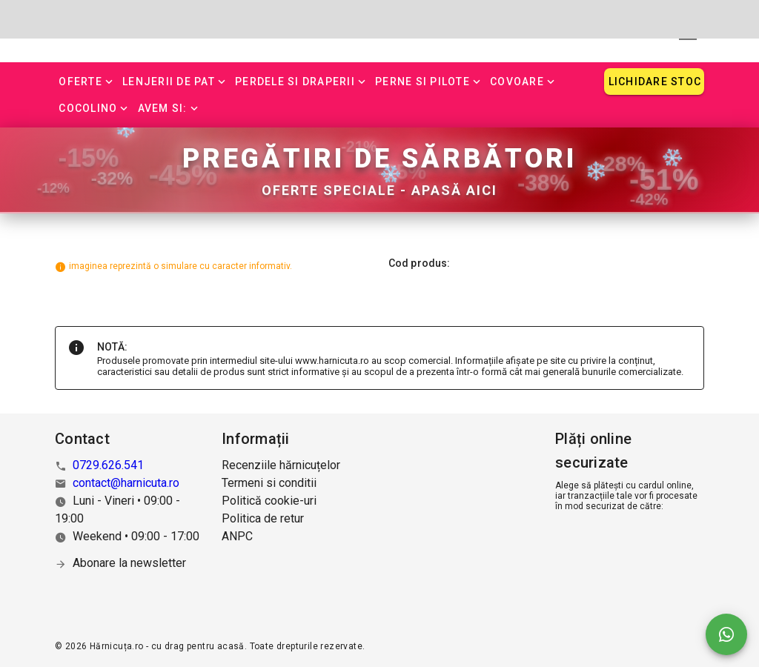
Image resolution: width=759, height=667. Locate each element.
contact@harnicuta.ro (126, 483)
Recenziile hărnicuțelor (281, 465)
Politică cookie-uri (269, 501)
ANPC (237, 536)
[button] (87, 81)
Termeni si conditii (269, 483)
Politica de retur (263, 518)
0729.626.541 (108, 465)
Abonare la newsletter (129, 563)
